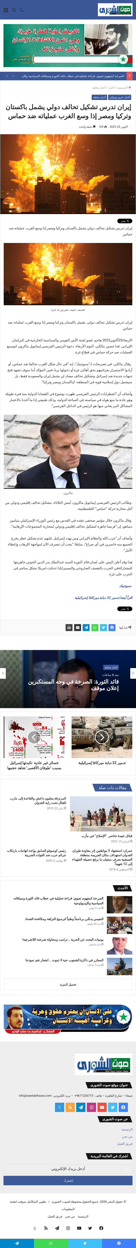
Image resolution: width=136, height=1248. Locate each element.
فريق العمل (125, 1143)
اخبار (111, 87)
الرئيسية (124, 87)
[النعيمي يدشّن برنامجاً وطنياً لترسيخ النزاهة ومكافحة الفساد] (119, 925)
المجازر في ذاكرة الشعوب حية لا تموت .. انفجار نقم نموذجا (64, 960)
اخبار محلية (99, 87)
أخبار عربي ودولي (119, 97)
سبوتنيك (125, 586)
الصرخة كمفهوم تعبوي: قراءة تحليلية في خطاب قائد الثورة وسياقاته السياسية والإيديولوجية (68, 76)
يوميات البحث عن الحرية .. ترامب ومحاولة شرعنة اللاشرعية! (62, 939)
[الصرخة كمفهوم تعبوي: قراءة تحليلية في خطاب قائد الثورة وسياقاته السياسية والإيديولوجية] (119, 904)
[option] (68, 673)
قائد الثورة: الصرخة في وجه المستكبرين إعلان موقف (71, 685)
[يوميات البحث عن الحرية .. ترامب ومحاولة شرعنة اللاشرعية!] (119, 946)
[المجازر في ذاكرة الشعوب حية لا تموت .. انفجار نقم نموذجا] (119, 966)
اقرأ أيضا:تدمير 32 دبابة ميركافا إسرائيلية (103, 598)
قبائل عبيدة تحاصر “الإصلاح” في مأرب (106, 836)
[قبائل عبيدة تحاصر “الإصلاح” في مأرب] (101, 814)
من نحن (127, 1136)
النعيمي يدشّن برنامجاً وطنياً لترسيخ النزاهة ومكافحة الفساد (64, 919)
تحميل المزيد (68, 984)
